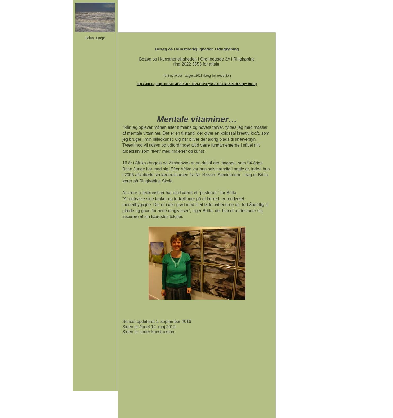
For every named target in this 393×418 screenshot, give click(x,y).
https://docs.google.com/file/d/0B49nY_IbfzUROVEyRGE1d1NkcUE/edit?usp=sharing (197, 84)
